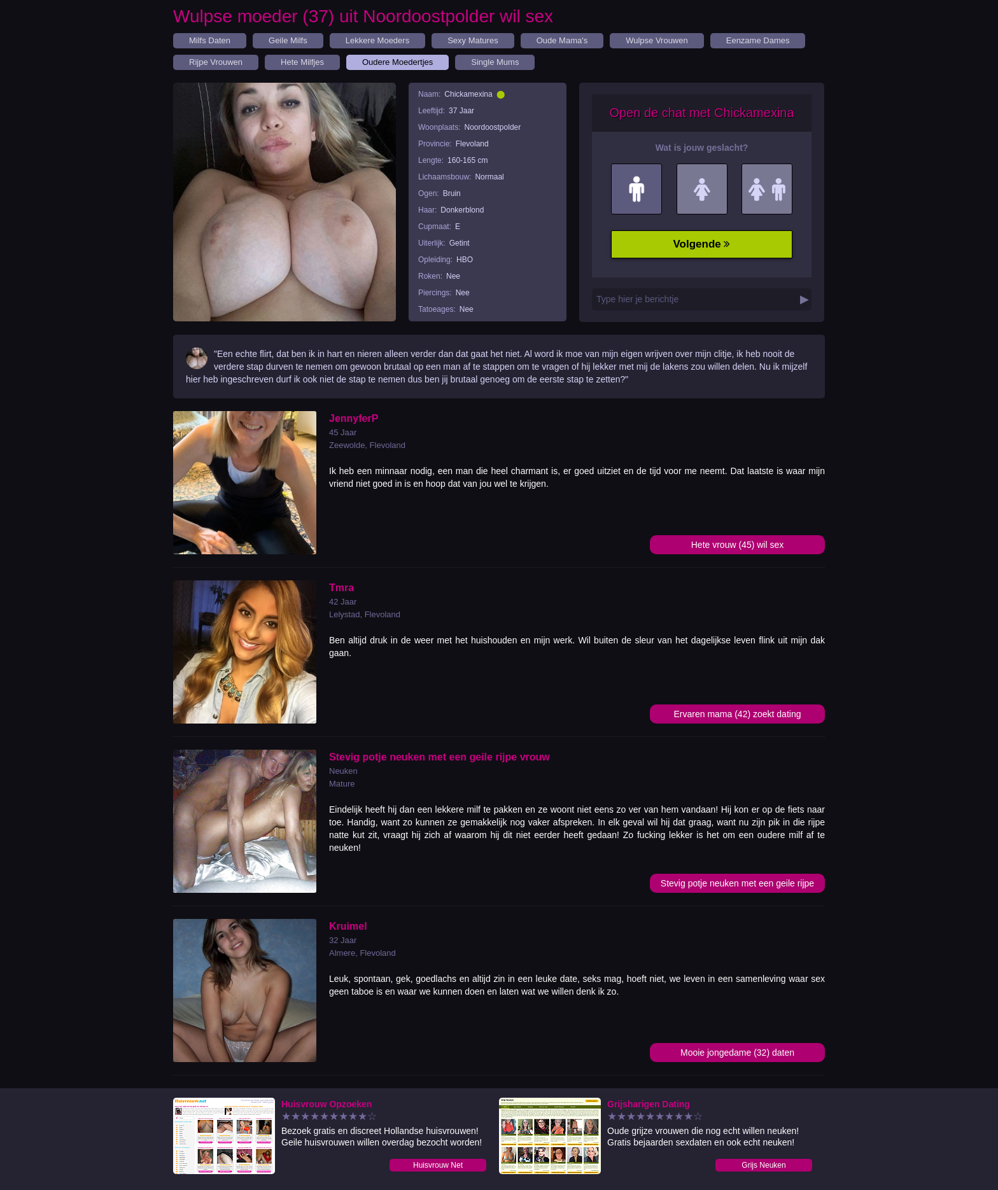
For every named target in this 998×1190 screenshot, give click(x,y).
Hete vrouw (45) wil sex (737, 545)
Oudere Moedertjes (397, 62)
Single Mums (495, 62)
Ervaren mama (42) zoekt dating (737, 714)
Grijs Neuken (763, 1165)
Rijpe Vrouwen (215, 62)
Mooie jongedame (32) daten (737, 1052)
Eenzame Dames (758, 40)
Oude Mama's (562, 40)
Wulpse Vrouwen (657, 40)
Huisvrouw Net (438, 1165)
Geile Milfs (288, 40)
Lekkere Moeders (377, 40)
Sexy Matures (472, 40)
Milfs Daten (209, 40)
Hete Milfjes (302, 62)
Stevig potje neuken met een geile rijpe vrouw (737, 885)
